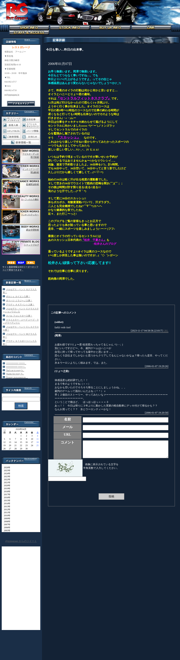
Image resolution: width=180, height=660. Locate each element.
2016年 (6, 497)
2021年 (6, 482)
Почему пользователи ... (17, 377)
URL (165, 330)
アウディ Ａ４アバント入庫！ (20, 304)
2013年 (6, 506)
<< (4, 429)
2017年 (6, 494)
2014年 (6, 503)
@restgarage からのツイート (21, 541)
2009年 (6, 518)
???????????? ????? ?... (16, 367)
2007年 (6, 524)
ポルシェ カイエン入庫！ (18, 296)
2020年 (6, 485)
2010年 (6, 515)
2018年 (6, 491)
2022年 (6, 479)
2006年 (6, 527)
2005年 (6, 530)
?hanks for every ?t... (15, 374)
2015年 (6, 500)
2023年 (6, 476)
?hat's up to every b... (15, 370)
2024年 (6, 473)
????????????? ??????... (16, 363)
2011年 (6, 512)
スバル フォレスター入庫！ (19, 316)
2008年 (6, 521)
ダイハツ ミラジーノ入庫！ (19, 300)
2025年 (6, 470)
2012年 (6, 509)
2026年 (6, 467)
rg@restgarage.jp (11, 94)
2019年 (6, 488)
